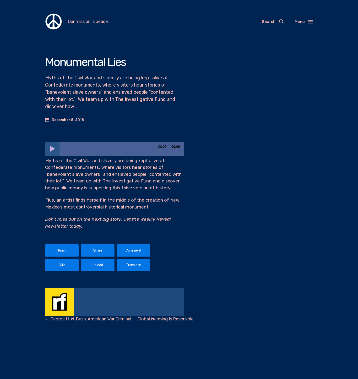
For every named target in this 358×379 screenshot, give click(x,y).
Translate (133, 265)
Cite (62, 265)
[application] (114, 149)
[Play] (52, 149)
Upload (97, 265)
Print (62, 250)
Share (97, 250)
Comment (133, 250)
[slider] (122, 149)
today (75, 226)
